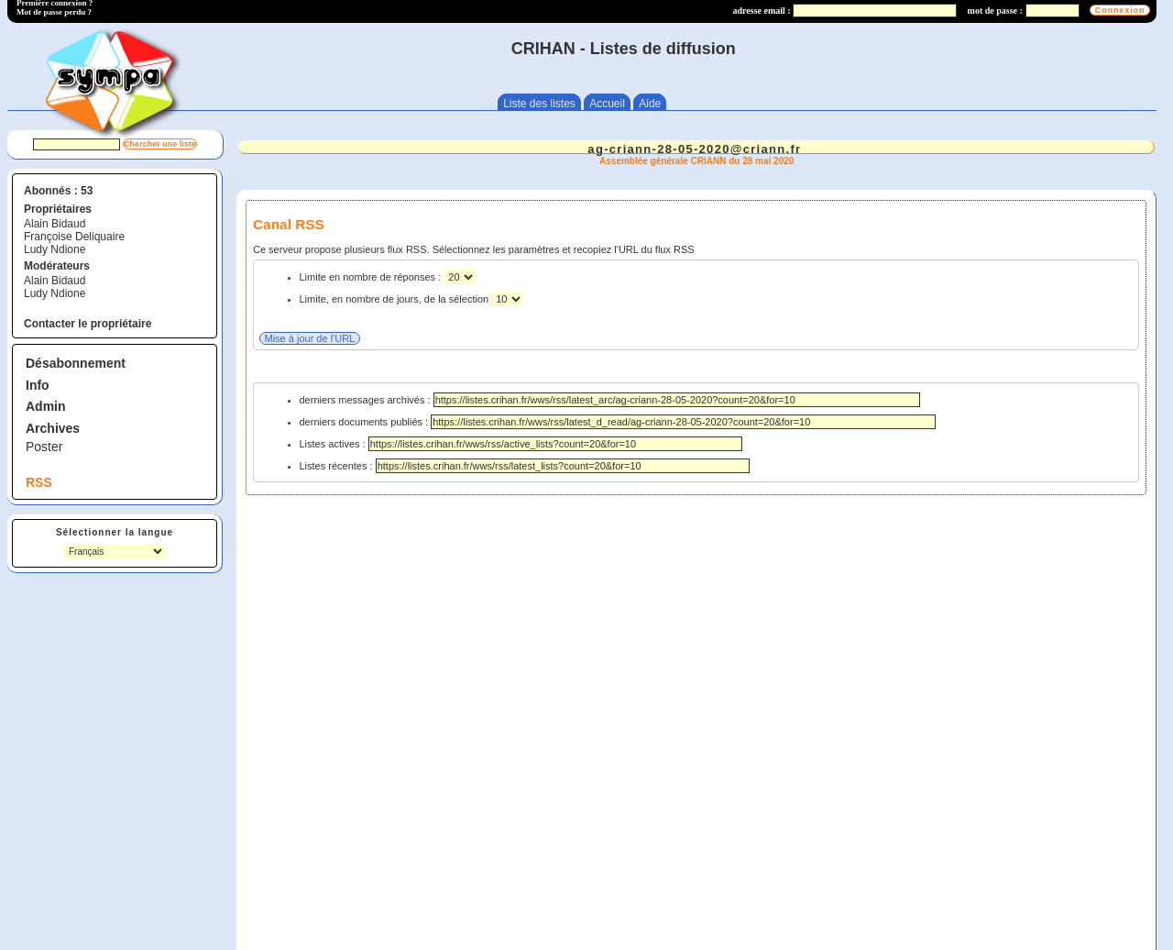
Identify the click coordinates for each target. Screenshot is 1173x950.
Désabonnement (76, 363)
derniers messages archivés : (610, 399)
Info (37, 385)
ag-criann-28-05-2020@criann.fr (694, 149)
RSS (39, 482)
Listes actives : (521, 443)
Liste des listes (539, 103)
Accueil (607, 103)
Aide (650, 103)
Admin (46, 406)
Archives (53, 428)
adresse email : (762, 11)
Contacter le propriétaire (87, 323)
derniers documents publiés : (618, 421)
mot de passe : (995, 11)
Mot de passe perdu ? (54, 12)
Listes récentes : (525, 465)
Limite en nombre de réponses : (372, 276)
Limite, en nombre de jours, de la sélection (396, 298)
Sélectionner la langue (114, 532)
